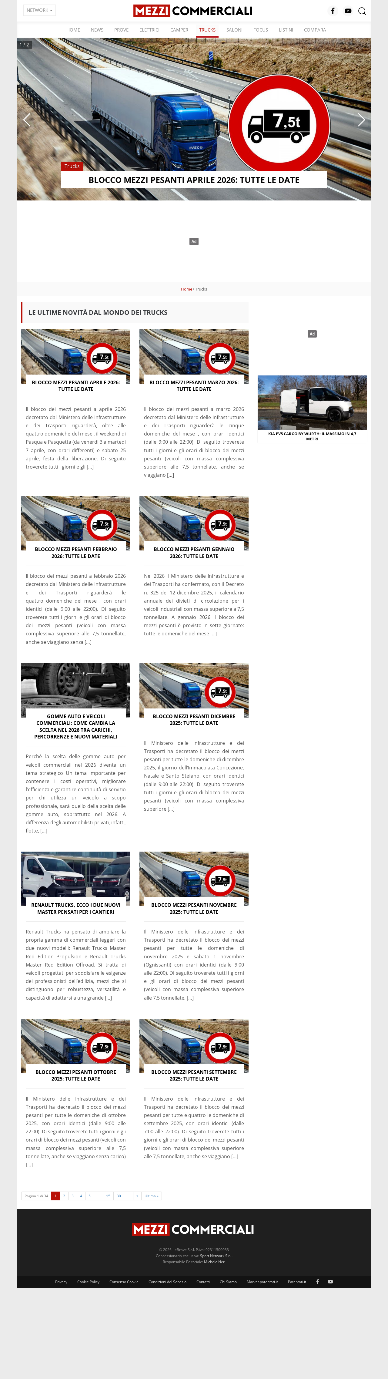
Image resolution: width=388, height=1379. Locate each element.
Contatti (203, 1281)
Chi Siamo (228, 1281)
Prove (121, 30)
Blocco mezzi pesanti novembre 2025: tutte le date (194, 908)
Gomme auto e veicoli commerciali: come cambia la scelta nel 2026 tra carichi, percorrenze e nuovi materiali (75, 726)
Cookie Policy (88, 1281)
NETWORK (39, 10)
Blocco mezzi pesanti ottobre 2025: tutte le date (75, 1075)
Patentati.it (297, 1281)
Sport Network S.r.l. (216, 1255)
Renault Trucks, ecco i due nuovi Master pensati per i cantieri (75, 908)
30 (119, 1196)
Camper (179, 30)
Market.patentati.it (262, 1281)
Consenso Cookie (124, 1281)
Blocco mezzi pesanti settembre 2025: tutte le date (194, 1075)
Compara (315, 30)
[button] (27, 120)
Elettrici (149, 30)
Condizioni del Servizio (167, 1281)
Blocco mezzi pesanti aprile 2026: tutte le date (76, 385)
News (97, 30)
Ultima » (152, 1196)
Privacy (61, 1281)
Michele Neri (215, 1261)
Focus (260, 30)
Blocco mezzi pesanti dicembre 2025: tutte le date (194, 719)
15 (108, 1196)
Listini (286, 30)
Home (73, 30)
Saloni (234, 30)
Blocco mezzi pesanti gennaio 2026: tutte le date (194, 552)
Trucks (207, 30)
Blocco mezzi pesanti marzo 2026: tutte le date (194, 385)
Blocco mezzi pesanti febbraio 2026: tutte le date (76, 552)
